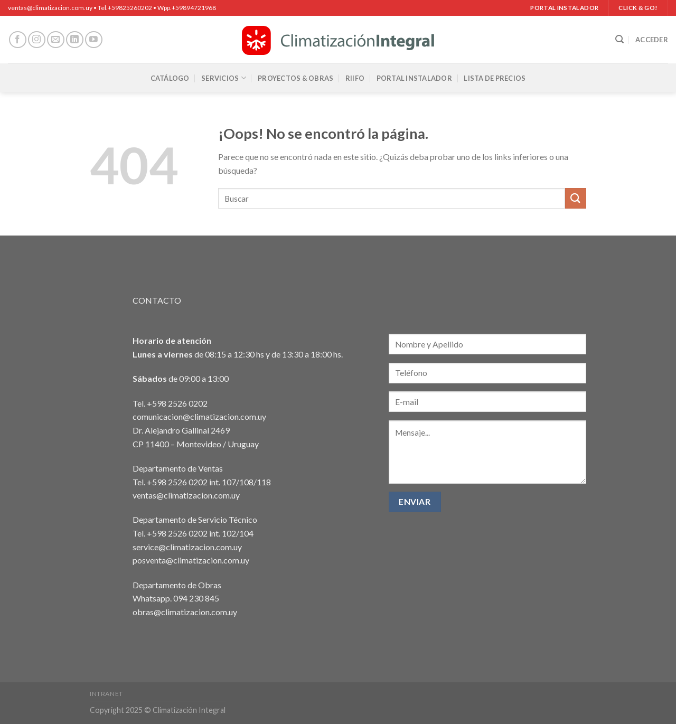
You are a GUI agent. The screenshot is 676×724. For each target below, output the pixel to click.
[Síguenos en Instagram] (36, 40)
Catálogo (170, 78)
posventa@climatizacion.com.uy (191, 560)
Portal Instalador (414, 78)
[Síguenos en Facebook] (17, 40)
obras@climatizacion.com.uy (185, 612)
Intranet (106, 694)
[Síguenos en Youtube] (93, 40)
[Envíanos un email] (55, 40)
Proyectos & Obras (295, 78)
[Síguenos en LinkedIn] (74, 40)
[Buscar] (619, 39)
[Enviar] (575, 198)
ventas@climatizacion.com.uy (186, 495)
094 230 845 (196, 598)
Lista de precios (494, 78)
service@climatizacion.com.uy (187, 547)
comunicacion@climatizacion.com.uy (199, 416)
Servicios (223, 78)
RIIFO (354, 78)
